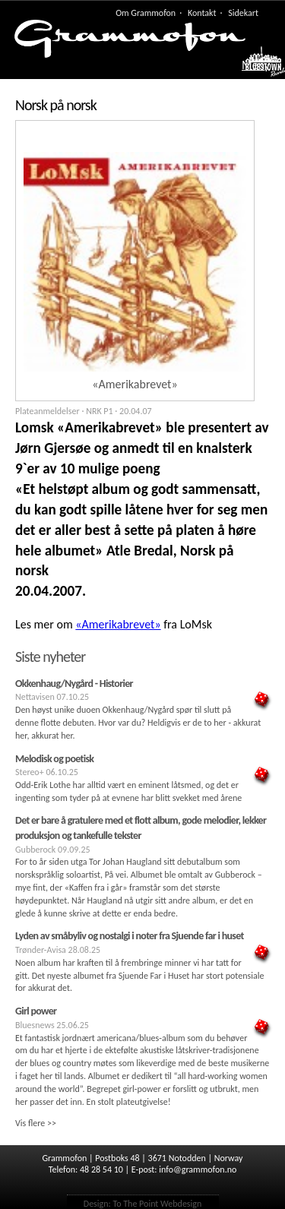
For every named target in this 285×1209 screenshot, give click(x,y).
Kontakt (202, 13)
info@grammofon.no (197, 1169)
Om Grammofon (146, 13)
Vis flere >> (35, 1123)
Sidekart (243, 13)
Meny (256, 65)
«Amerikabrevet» (117, 624)
